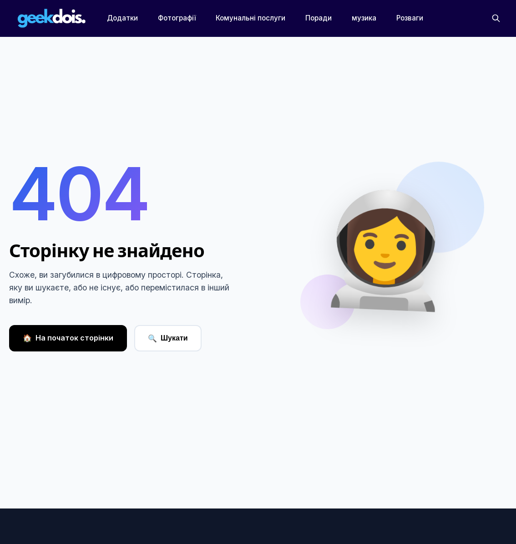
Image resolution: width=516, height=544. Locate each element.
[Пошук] (496, 18)
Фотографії (177, 18)
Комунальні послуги (250, 18)
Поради (318, 18)
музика (364, 18)
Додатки (122, 18)
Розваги (409, 18)
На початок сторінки (68, 338)
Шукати (168, 338)
